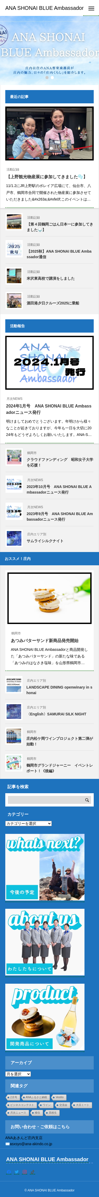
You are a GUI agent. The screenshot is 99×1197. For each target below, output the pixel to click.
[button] (52, 77)
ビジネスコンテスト (22, 1104)
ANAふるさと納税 (36, 1097)
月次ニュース (18, 1112)
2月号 (13, 1097)
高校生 (53, 1112)
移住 (37, 1112)
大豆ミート (82, 1104)
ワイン (47, 1104)
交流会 (63, 1104)
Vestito (60, 1097)
